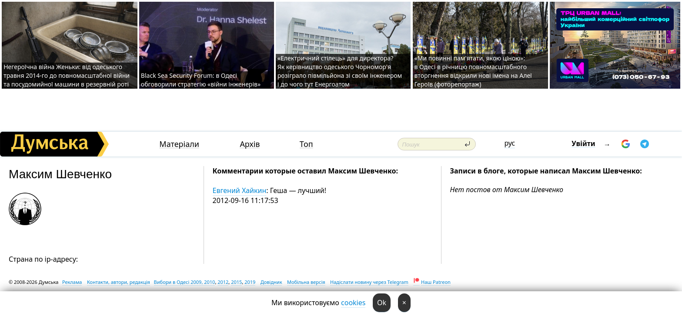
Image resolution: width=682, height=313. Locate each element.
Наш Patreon (436, 282)
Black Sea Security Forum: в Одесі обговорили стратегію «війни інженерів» (201, 79)
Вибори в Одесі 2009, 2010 (184, 282)
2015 (236, 282)
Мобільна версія (306, 282)
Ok (381, 302)
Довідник (271, 282)
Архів (250, 144)
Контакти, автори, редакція (118, 282)
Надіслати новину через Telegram (369, 282)
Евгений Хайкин (240, 190)
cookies (353, 302)
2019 (249, 282)
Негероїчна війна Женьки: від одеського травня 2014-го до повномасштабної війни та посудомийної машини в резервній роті (66, 75)
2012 (222, 282)
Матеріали (179, 144)
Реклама (72, 282)
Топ (306, 144)
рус (509, 143)
